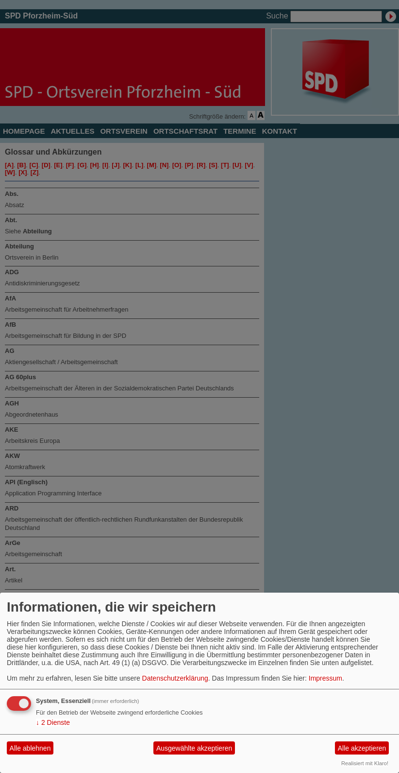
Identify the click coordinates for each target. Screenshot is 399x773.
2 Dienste (53, 722)
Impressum (325, 678)
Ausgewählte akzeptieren (194, 748)
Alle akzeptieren (362, 748)
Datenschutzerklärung (175, 678)
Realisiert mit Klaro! (364, 763)
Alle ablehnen (30, 748)
